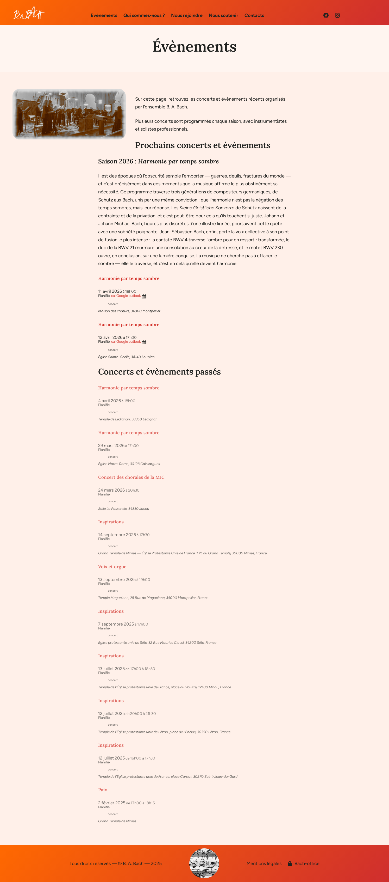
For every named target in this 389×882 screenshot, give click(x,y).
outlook (135, 295)
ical (113, 295)
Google (122, 295)
